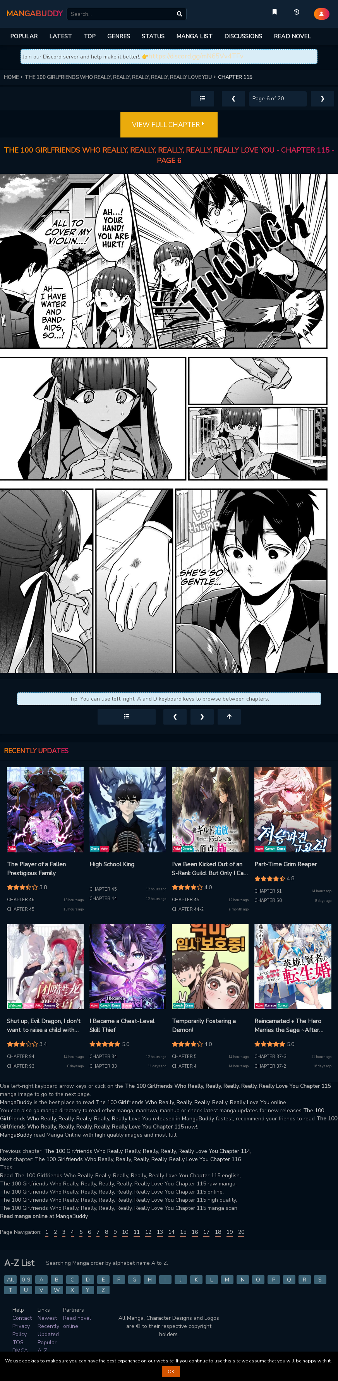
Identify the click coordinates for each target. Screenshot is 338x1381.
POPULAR (24, 36)
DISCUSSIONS (243, 36)
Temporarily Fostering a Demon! (204, 1025)
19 (229, 1232)
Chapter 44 (103, 899)
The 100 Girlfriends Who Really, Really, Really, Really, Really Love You (182, 1102)
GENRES (118, 36)
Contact (22, 1318)
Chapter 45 (20, 909)
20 (241, 1232)
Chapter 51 (268, 891)
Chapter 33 (103, 1066)
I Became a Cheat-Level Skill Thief (121, 1025)
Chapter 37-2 (270, 1066)
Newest (47, 1318)
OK (171, 1372)
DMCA (20, 1350)
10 (125, 1232)
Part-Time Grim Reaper (285, 864)
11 (137, 1232)
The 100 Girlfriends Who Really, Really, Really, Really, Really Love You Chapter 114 (147, 1151)
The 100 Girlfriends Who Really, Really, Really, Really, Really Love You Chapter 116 (138, 1159)
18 (218, 1232)
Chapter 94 (20, 1057)
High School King (111, 864)
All (10, 1279)
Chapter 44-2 (188, 909)
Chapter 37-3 (270, 1057)
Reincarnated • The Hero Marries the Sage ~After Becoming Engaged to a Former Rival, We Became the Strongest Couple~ (289, 1025)
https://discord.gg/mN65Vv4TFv (196, 56)
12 (148, 1232)
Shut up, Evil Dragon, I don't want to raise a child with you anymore (44, 1025)
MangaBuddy (16, 1102)
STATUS (153, 36)
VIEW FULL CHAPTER (169, 125)
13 (160, 1232)
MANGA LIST (194, 36)
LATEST (60, 36)
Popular (47, 1342)
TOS (18, 1342)
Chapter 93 (20, 1066)
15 (183, 1232)
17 (206, 1232)
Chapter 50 (268, 900)
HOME (14, 77)
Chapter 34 (103, 1057)
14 (171, 1232)
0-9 (26, 1279)
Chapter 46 (20, 900)
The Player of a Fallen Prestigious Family (36, 869)
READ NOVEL (292, 36)
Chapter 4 (184, 1066)
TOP (90, 36)
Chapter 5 (184, 1057)
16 (195, 1232)
